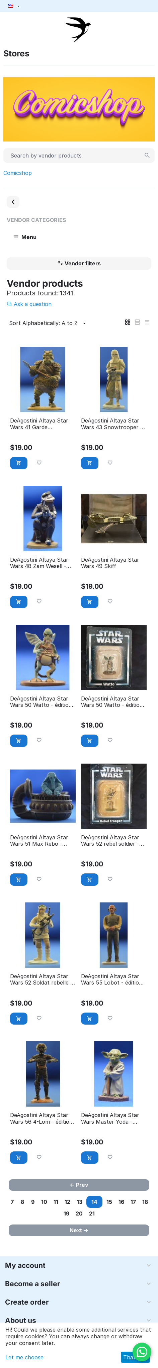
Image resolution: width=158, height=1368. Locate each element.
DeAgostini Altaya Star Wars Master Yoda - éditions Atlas (110, 1118)
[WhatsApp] (142, 1352)
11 (56, 1201)
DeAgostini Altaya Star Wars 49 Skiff (110, 563)
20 (79, 1213)
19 (66, 1213)
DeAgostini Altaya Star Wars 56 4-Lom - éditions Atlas (42, 1118)
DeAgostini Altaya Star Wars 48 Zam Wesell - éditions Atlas (39, 563)
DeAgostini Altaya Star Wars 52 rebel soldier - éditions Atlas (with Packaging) (110, 840)
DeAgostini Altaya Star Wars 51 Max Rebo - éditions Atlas (39, 840)
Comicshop (17, 173)
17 (133, 1201)
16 (121, 1201)
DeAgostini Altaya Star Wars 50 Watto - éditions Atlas (42, 702)
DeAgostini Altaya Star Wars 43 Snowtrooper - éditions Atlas (112, 424)
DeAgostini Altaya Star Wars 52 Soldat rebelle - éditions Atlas (41, 979)
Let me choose (24, 1357)
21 (92, 1213)
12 (67, 1201)
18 (145, 1201)
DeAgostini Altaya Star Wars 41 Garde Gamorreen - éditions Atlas (39, 424)
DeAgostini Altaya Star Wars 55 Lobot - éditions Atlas (113, 979)
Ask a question (29, 304)
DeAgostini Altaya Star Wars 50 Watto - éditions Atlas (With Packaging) (113, 702)
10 (44, 1201)
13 (79, 1201)
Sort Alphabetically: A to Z (48, 323)
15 (109, 1201)
